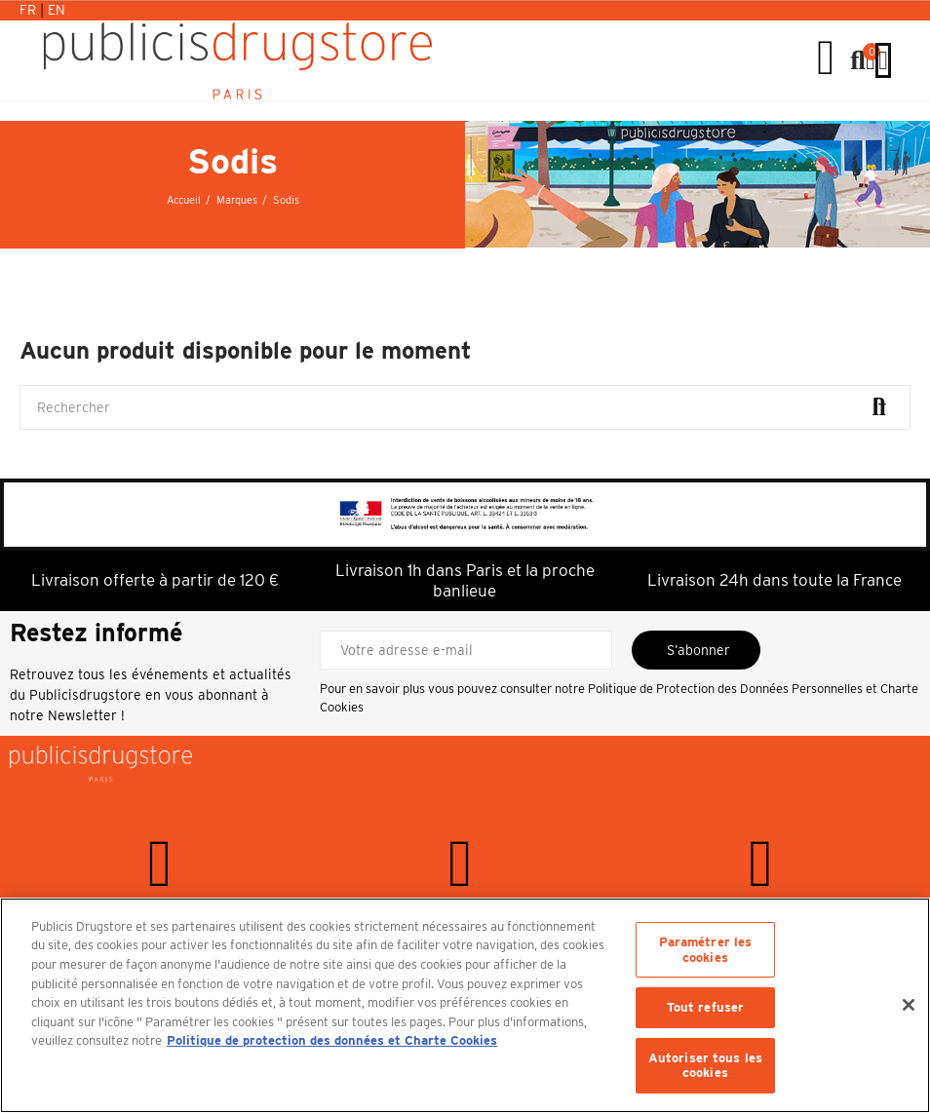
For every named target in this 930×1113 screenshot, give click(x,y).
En (56, 10)
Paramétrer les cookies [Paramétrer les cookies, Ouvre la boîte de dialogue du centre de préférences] (706, 950)
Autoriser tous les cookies (705, 1066)
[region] (465, 1005)
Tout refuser (706, 1007)
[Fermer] (908, 1004)
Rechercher (879, 407)
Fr (29, 10)
